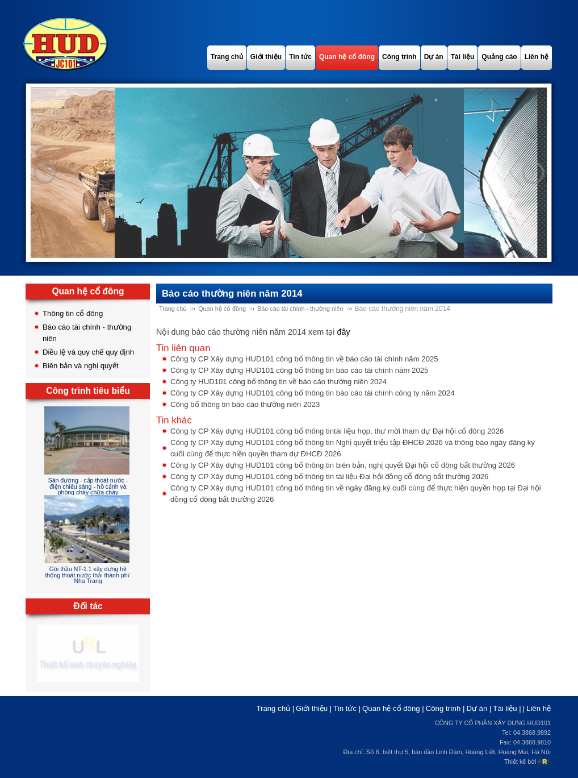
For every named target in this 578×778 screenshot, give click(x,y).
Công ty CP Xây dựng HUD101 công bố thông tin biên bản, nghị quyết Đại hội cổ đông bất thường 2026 (342, 465)
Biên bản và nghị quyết (81, 365)
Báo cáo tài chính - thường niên (300, 308)
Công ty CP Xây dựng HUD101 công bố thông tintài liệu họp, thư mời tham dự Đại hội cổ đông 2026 (337, 431)
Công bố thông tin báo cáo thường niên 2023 (245, 404)
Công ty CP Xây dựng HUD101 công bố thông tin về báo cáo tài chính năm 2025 (304, 359)
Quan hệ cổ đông (222, 308)
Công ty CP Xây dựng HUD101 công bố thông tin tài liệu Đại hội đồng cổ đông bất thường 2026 (329, 476)
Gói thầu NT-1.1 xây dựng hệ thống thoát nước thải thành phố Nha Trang (88, 574)
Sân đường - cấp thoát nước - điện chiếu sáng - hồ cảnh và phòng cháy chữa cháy (88, 486)
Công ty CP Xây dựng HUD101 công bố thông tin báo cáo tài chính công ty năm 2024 (312, 393)
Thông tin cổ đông (73, 313)
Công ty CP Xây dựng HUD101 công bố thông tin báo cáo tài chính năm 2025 (299, 370)
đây (343, 331)
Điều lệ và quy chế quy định (88, 352)
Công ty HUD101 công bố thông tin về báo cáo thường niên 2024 (278, 381)
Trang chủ (173, 308)
